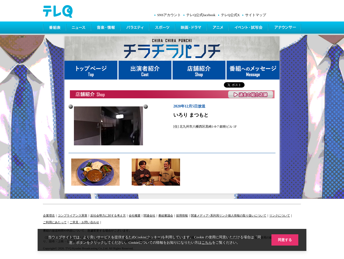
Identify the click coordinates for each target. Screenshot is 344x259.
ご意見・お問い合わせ (84, 222)
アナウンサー (285, 28)
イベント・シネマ (249, 28)
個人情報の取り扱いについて (247, 215)
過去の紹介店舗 (251, 94)
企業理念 (49, 215)
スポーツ (163, 28)
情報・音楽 (106, 28)
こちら (207, 242)
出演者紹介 (146, 70)
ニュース (79, 28)
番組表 (55, 28)
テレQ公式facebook (200, 15)
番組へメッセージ (253, 70)
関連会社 (149, 215)
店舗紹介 (200, 70)
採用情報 (182, 215)
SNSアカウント (169, 15)
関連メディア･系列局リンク (209, 215)
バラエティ (135, 28)
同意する (285, 240)
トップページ (91, 70)
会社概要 (135, 215)
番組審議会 (165, 215)
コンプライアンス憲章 (72, 215)
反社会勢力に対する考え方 (108, 215)
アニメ (218, 28)
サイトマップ (255, 15)
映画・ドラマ (191, 28)
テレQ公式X (230, 15)
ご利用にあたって (55, 222)
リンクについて (279, 215)
